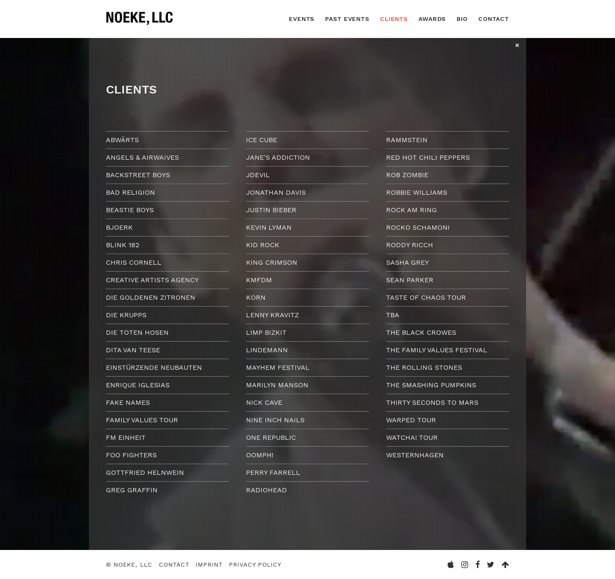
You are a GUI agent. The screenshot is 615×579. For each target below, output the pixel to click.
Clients (394, 18)
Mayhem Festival (278, 367)
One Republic (271, 437)
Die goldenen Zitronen (150, 297)
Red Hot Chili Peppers (428, 157)
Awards (432, 18)
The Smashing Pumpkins (431, 385)
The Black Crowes (421, 332)
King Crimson (271, 262)
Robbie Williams (416, 192)
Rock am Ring (411, 210)
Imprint (209, 564)
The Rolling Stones (424, 367)
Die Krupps (126, 315)
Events (301, 18)
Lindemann (267, 350)
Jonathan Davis (276, 192)
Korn (256, 297)
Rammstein (407, 140)
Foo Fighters (131, 455)
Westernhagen (415, 455)
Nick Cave (264, 402)
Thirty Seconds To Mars (432, 402)
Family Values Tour (142, 420)
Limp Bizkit (266, 332)
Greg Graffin (132, 490)
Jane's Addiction (278, 157)
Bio (462, 18)
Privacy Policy (255, 564)
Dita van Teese (133, 350)
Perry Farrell (273, 472)
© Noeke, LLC (129, 564)
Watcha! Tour (412, 437)
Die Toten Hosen (137, 332)
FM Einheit (126, 437)
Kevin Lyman (269, 227)
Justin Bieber (271, 210)
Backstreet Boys (138, 175)
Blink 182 (122, 245)
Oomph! (259, 455)
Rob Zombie (407, 175)
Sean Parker (409, 280)
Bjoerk (119, 227)
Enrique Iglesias (138, 385)
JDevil (258, 175)
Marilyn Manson (277, 385)
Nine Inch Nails (275, 420)
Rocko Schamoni (418, 227)
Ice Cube (261, 140)
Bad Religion (130, 192)
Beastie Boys (130, 210)
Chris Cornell (133, 262)
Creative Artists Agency (152, 280)
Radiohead (266, 490)
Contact (493, 18)
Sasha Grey (407, 262)
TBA (392, 315)
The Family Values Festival (436, 350)
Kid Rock (262, 245)
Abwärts (122, 140)
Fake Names (128, 402)
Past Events (347, 18)
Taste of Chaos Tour (426, 297)
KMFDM (259, 280)
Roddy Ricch (409, 245)
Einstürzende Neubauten (154, 367)
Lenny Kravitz (272, 315)
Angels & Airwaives (142, 157)
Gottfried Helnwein (145, 472)
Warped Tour (411, 420)
